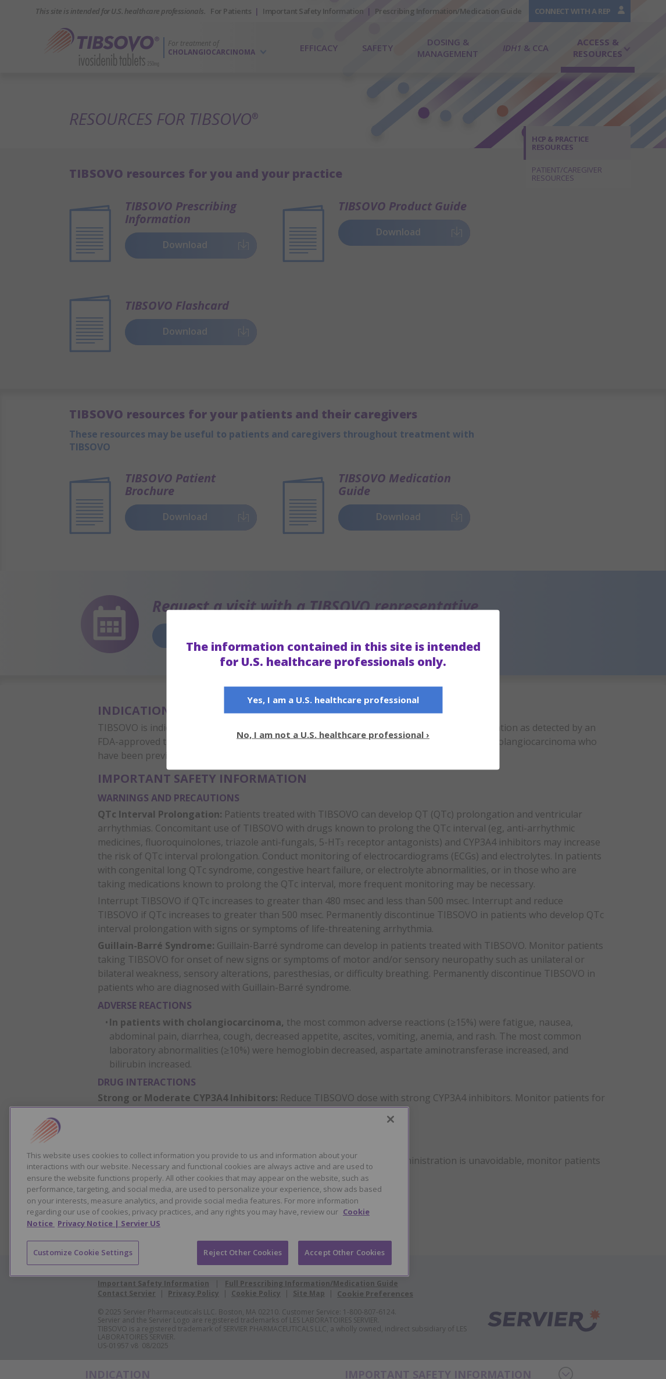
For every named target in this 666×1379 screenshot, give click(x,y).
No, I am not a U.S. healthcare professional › (333, 734)
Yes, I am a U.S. (333, 699)
